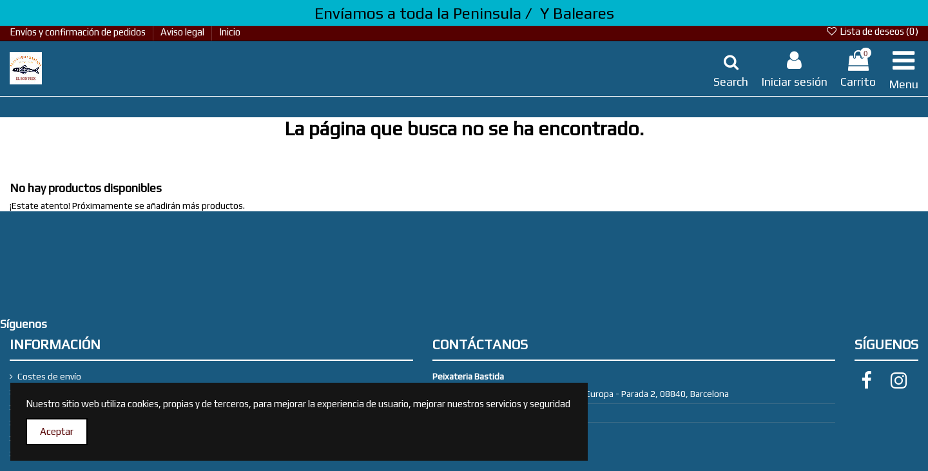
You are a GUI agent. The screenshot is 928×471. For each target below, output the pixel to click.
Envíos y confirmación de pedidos (79, 31)
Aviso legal (183, 31)
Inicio (229, 31)
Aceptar (56, 431)
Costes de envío (49, 376)
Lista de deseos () (872, 31)
